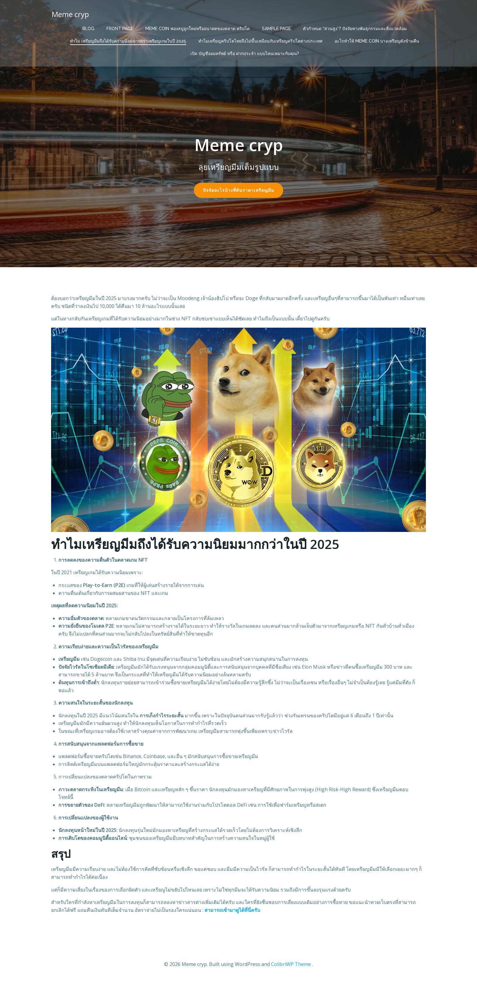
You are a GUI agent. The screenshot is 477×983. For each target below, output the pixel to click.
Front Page (119, 27)
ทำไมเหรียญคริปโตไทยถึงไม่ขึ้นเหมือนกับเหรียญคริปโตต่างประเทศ (260, 39)
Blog (88, 27)
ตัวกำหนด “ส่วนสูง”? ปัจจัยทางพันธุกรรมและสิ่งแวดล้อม (355, 27)
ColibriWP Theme (291, 964)
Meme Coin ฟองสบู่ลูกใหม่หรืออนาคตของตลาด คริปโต (197, 27)
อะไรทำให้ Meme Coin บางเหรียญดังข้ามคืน (377, 39)
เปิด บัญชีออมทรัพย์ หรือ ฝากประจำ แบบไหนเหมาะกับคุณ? (244, 52)
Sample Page (276, 27)
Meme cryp (69, 14)
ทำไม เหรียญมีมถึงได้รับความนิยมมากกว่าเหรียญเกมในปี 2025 (128, 39)
